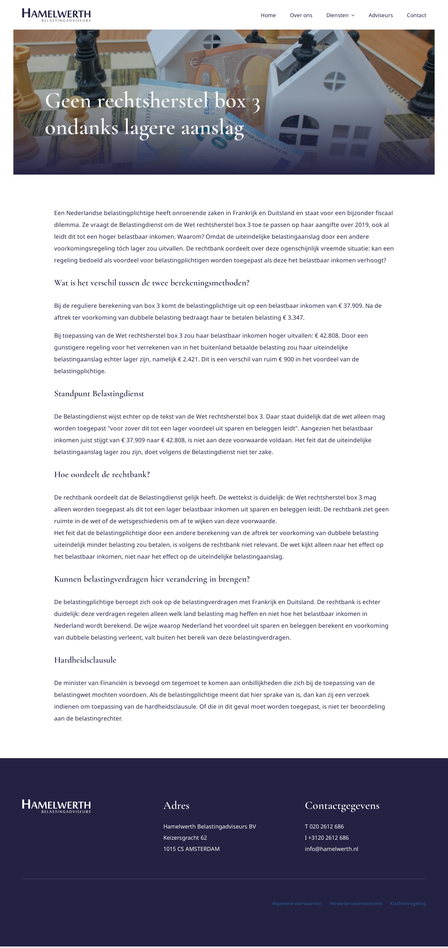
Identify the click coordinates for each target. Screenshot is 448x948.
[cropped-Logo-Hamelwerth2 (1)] (56, 801)
